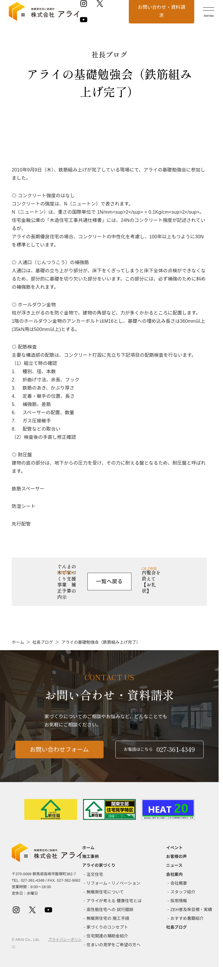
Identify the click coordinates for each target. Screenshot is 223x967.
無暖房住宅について (105, 892)
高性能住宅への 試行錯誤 (110, 909)
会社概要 (178, 883)
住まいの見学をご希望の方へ (114, 944)
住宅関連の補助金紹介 (107, 936)
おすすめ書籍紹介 (187, 918)
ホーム (18, 642)
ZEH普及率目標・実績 (191, 909)
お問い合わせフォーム (59, 753)
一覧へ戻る (109, 581)
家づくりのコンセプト (107, 927)
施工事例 (90, 856)
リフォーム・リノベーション (113, 883)
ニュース (174, 865)
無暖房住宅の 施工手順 (108, 918)
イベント (174, 847)
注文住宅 (95, 874)
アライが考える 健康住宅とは (114, 900)
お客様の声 (176, 856)
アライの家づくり (98, 865)
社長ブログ (42, 642)
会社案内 (174, 874)
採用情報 (178, 900)
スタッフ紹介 (182, 892)
